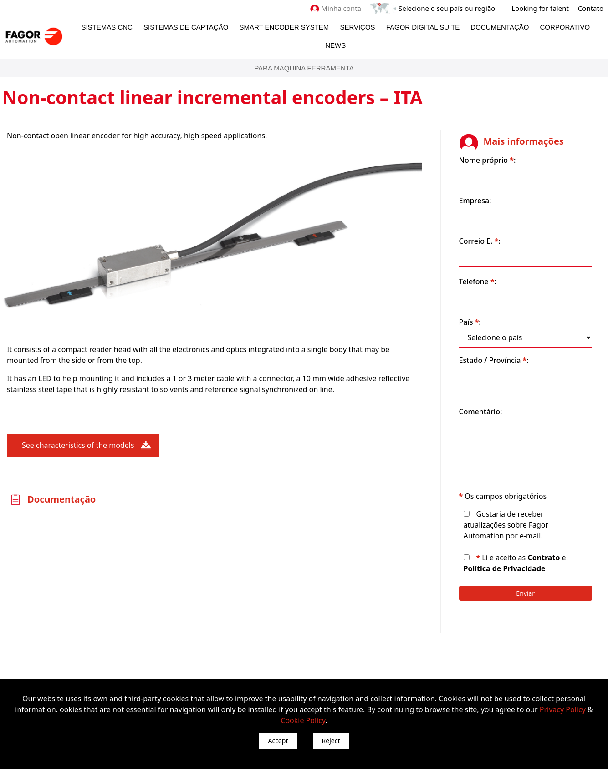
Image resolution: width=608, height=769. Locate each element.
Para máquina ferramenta (304, 68)
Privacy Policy (563, 709)
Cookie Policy (303, 720)
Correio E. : (481, 241)
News (335, 45)
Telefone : (479, 281)
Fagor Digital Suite (423, 27)
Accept (278, 740)
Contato (590, 8)
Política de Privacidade (506, 568)
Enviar (526, 593)
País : (471, 322)
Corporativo (565, 27)
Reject (331, 740)
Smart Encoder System (284, 27)
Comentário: (482, 412)
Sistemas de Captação (185, 27)
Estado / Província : (495, 360)
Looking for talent (539, 8)
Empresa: (476, 201)
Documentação (499, 27)
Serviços (357, 27)
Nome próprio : (488, 160)
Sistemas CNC (107, 27)
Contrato (545, 558)
